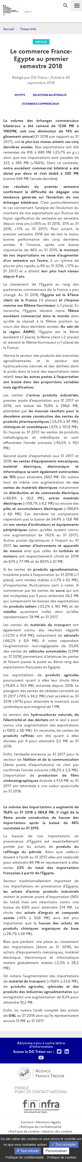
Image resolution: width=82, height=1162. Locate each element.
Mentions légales (48, 1122)
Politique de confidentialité (41, 1126)
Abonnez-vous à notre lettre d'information (41, 1044)
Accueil (8, 29)
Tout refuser (28, 1151)
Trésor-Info (28, 29)
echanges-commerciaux (40, 103)
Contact (27, 1122)
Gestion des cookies (57, 1131)
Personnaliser (56, 1151)
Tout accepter (63, 1144)
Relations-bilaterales (49, 95)
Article (41, 42)
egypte (20, 95)
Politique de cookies (25, 1131)
